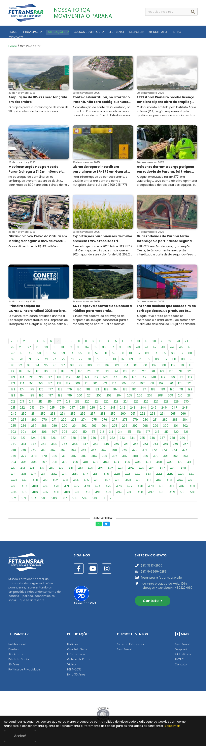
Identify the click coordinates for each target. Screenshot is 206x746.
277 (114, 418)
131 (180, 370)
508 (74, 497)
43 (163, 346)
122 (98, 370)
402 (95, 461)
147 (144, 376)
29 (46, 346)
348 (96, 442)
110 (182, 364)
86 (157, 358)
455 (86, 479)
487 (45, 491)
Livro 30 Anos (76, 673)
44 (172, 346)
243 (132, 406)
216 (49, 400)
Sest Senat (124, 648)
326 (53, 436)
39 (129, 346)
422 (110, 467)
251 (33, 412)
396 (34, 461)
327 (63, 436)
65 (164, 352)
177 (50, 388)
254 (62, 412)
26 (21, 346)
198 (60, 394)
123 (107, 370)
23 (178, 340)
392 (175, 454)
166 (133, 382)
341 (23, 442)
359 (23, 448)
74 (55, 358)
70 (21, 358)
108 (164, 364)
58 (105, 352)
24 (186, 340)
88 (174, 358)
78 (89, 358)
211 (189, 394)
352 (135, 442)
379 (44, 454)
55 (80, 352)
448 (14, 479)
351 (126, 442)
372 (154, 448)
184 (115, 388)
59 (113, 352)
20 (154, 340)
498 (161, 491)
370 (134, 448)
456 (96, 479)
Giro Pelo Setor (77, 648)
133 (13, 376)
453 (65, 479)
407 (148, 461)
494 (119, 491)
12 (93, 340)
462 (159, 479)
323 (23, 436)
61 (130, 352)
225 (136, 400)
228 (166, 400)
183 (106, 388)
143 (105, 376)
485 (24, 491)
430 (13, 473)
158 (59, 382)
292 (84, 424)
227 (156, 400)
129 (162, 370)
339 (182, 436)
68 (190, 352)
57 (97, 352)
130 (171, 370)
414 (32, 467)
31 (62, 346)
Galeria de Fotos (78, 658)
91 (12, 364)
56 (88, 352)
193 (13, 394)
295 (114, 424)
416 (51, 467)
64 (156, 352)
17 (131, 340)
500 (182, 491)
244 (143, 406)
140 (77, 376)
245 (153, 406)
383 (84, 454)
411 (189, 461)
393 (185, 454)
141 (87, 376)
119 (71, 370)
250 (23, 412)
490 (77, 491)
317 (148, 430)
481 (171, 485)
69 (12, 358)
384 (94, 454)
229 (176, 400)
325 (43, 436)
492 (98, 491)
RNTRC (170, 32)
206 (139, 394)
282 (164, 418)
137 (50, 376)
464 (180, 479)
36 (104, 346)
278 (125, 418)
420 (90, 467)
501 (192, 491)
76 (72, 358)
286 (23, 424)
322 (13, 436)
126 (134, 370)
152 (190, 376)
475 (108, 485)
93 (28, 364)
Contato (152, 599)
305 (33, 430)
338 (172, 436)
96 (54, 364)
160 (77, 382)
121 (89, 370)
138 (59, 376)
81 (114, 358)
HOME (12, 32)
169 (161, 382)
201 (89, 394)
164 (114, 382)
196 (41, 394)
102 (107, 364)
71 (29, 358)
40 (138, 346)
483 (192, 485)
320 (176, 430)
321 (186, 430)
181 (88, 388)
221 (97, 400)
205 (129, 394)
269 (34, 418)
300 (165, 424)
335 (142, 436)
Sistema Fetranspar (130, 643)
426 (151, 467)
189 (163, 388)
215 (40, 400)
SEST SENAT (113, 32)
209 (170, 394)
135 (31, 376)
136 (40, 376)
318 (157, 430)
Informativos (76, 653)
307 (54, 430)
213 (22, 400)
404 (116, 461)
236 (62, 406)
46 (190, 346)
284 (185, 418)
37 (112, 346)
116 (46, 370)
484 (14, 491)
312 (102, 430)
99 (80, 364)
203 (108, 394)
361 (43, 448)
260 (123, 412)
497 (151, 491)
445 (170, 473)
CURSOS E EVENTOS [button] (86, 32)
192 (190, 388)
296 (124, 424)
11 (86, 340)
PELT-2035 (74, 668)
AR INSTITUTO (152, 32)
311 (93, 430)
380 (54, 454)
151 (181, 376)
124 (116, 370)
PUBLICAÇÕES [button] (56, 32)
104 (126, 364)
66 (173, 352)
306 (44, 430)
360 (33, 448)
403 (106, 461)
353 (145, 442)
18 (138, 340)
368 (114, 448)
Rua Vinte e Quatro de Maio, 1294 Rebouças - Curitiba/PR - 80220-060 (167, 584)
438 (96, 473)
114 (29, 370)
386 (114, 454)
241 (112, 406)
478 (140, 485)
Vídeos (72, 663)
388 (135, 454)
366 (93, 448)
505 (43, 497)
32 (70, 346)
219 (77, 400)
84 (140, 358)
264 (163, 412)
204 (119, 394)
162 (95, 382)
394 (13, 461)
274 (84, 418)
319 (166, 430)
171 (179, 382)
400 (75, 461)
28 (37, 346)
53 (63, 352)
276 (104, 418)
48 (22, 352)
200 (79, 394)
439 (106, 473)
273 (73, 418)
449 (25, 479)
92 (20, 364)
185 (125, 388)
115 (37, 370)
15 (115, 340)
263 (152, 412)
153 (13, 382)
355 (165, 442)
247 (174, 406)
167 (142, 382)
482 (181, 485)
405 (127, 461)
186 (134, 388)
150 (173, 376)
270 (44, 418)
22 (170, 340)
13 (100, 340)
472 (76, 485)
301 (175, 424)
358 (13, 448)
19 (146, 340)
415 (42, 467)
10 (78, 340)
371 (144, 448)
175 (32, 388)
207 (149, 394)
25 (12, 346)
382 (73, 454)
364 (73, 448)
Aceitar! (185, 735)
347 (85, 442)
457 (107, 479)
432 (33, 473)
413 (22, 467)
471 (66, 485)
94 (37, 364)
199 (69, 394)
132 (189, 370)
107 (154, 364)
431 (23, 473)
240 (102, 406)
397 (44, 461)
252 (42, 412)
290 (64, 424)
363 (63, 448)
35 (95, 346)
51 (47, 352)
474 (98, 485)
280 (145, 418)
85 (148, 358)
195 (32, 394)
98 (72, 364)
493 (108, 491)
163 (105, 382)
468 (35, 485)
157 (50, 382)
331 (103, 436)
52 (55, 352)
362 (53, 448)
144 (115, 376)
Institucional (17, 643)
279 (135, 418)
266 (183, 412)
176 (41, 388)
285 (13, 424)
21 (162, 340)
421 (100, 467)
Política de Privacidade (24, 668)
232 (22, 406)
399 (64, 461)
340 (13, 442)
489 (67, 491)
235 (52, 406)
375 (184, 448)
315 (130, 430)
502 (13, 497)
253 (52, 412)
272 (63, 418)
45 (181, 346)
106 (145, 364)
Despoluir (181, 648)
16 (123, 340)
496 (140, 491)
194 (22, 394)
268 (23, 418)
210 (180, 394)
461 (148, 479)
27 (29, 346)
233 (32, 406)
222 (106, 400)
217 (59, 400)
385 (104, 454)
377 (23, 454)
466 (13, 485)
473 (87, 485)
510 (95, 497)
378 (34, 454)
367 (104, 448)
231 (13, 406)
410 (180, 461)
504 (33, 497)
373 (164, 448)
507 (64, 497)
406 (138, 461)
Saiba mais (49, 738)
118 (63, 370)
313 (111, 430)
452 (55, 479)
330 (93, 436)
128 (153, 370)
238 (82, 406)
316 (139, 430)
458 (117, 479)
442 (137, 473)
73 (46, 358)
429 (183, 467)
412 (13, 467)
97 (63, 364)
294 (104, 424)
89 (183, 358)
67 (181, 352)
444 (159, 473)
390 (155, 454)
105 (135, 364)
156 (40, 382)
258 (102, 412)
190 (172, 388)
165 (124, 382)
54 (71, 352)
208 (160, 394)
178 (60, 388)
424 (131, 467)
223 (115, 400)
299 (155, 424)
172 (188, 382)
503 (23, 497)
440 (117, 473)
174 (22, 388)
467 (24, 485)
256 (82, 412)
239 (92, 406)
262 (142, 412)
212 (13, 400)
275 (94, 418)
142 (96, 376)
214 (31, 400)
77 (80, 358)
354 (155, 442)
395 (23, 461)
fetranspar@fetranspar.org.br (161, 576)
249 (13, 412)
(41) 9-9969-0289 (154, 570)
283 (174, 418)
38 (121, 346)
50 (39, 352)
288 (44, 424)
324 (33, 436)
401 (85, 461)
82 (122, 358)
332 (112, 436)
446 (181, 473)
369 (124, 448)
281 (155, 418)
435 (64, 473)
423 (120, 467)
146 (134, 376)
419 (80, 467)
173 (13, 388)
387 (125, 454)
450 (35, 479)
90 (191, 358)
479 (151, 485)
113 (20, 370)
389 (145, 454)
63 (147, 352)
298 (145, 424)
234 (42, 406)
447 (192, 473)
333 (122, 436)
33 (78, 346)
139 (68, 376)
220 (87, 400)
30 (54, 346)
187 (144, 388)
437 (85, 473)
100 (89, 364)
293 (94, 424)
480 (161, 485)
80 (106, 358)
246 (164, 406)
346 (75, 442)
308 (64, 430)
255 (72, 412)
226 (145, 400)
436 (75, 473)
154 (22, 382)
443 (148, 473)
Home (12, 43)
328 (73, 436)
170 (171, 382)
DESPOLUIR (132, 32)
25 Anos (13, 663)
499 (172, 491)
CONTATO (186, 32)
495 (129, 491)
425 (141, 467)
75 (63, 358)
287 (33, 424)
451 (45, 479)
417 (61, 467)
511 (103, 497)
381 (64, 454)
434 (54, 473)
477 (129, 485)
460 (138, 479)
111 (190, 364)
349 (106, 442)
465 (190, 479)
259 (112, 412)
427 (162, 467)
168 (152, 382)
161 (86, 382)
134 (22, 376)
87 (165, 358)
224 (126, 400)
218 (68, 400)
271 (54, 418)
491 (87, 491)
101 (98, 364)
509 (85, 497)
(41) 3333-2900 (151, 564)
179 (69, 388)
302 (185, 424)
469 (45, 485)
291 (74, 424)
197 (50, 394)
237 (72, 406)
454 (76, 479)
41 (146, 346)
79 (98, 358)
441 (127, 473)
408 (159, 461)
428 (172, 467)
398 (54, 461)
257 (92, 412)
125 (125, 370)
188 (153, 388)
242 (122, 406)
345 (64, 442)
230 (186, 400)
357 (185, 442)
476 (119, 485)
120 (80, 370)
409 (170, 461)
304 (23, 430)
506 (54, 497)
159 (68, 382)
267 (13, 418)
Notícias (72, 643)
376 (13, 454)
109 (173, 364)
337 (162, 436)
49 (30, 352)
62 (138, 352)
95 (46, 364)
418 (70, 467)
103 (116, 364)
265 (173, 412)
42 (154, 346)
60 (122, 352)
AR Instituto (183, 653)
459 (128, 479)
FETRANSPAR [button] (31, 32)
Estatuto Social (18, 658)
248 (185, 406)
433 (43, 473)
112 (12, 370)
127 (143, 370)
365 (83, 448)
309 (74, 430)
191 (181, 388)
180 (79, 388)
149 (163, 376)
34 (87, 346)
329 (83, 436)
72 (37, 358)
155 (31, 382)
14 (108, 340)
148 (153, 376)
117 (54, 370)
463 (169, 479)
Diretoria (14, 648)
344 (54, 442)
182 (97, 388)
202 (98, 394)
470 (56, 485)
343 (43, 442)
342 (33, 442)
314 (120, 430)
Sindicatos (15, 653)
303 (13, 430)
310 (84, 430)
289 (54, 424)
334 (132, 436)
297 (135, 424)
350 (116, 442)
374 (174, 448)
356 (175, 442)
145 (125, 376)
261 (133, 412)
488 (56, 491)
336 (152, 436)
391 (165, 454)
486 (35, 491)
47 (13, 352)
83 (131, 358)
